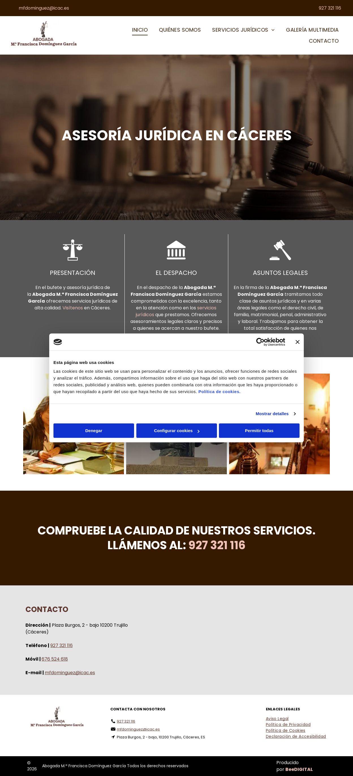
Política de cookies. (219, 391)
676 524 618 (55, 659)
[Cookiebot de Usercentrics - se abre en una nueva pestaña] (260, 342)
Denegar (93, 430)
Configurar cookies (176, 430)
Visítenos (73, 308)
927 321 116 (61, 645)
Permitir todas (259, 430)
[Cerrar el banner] (298, 342)
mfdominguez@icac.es (70, 672)
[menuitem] (139, 30)
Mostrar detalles (272, 413)
